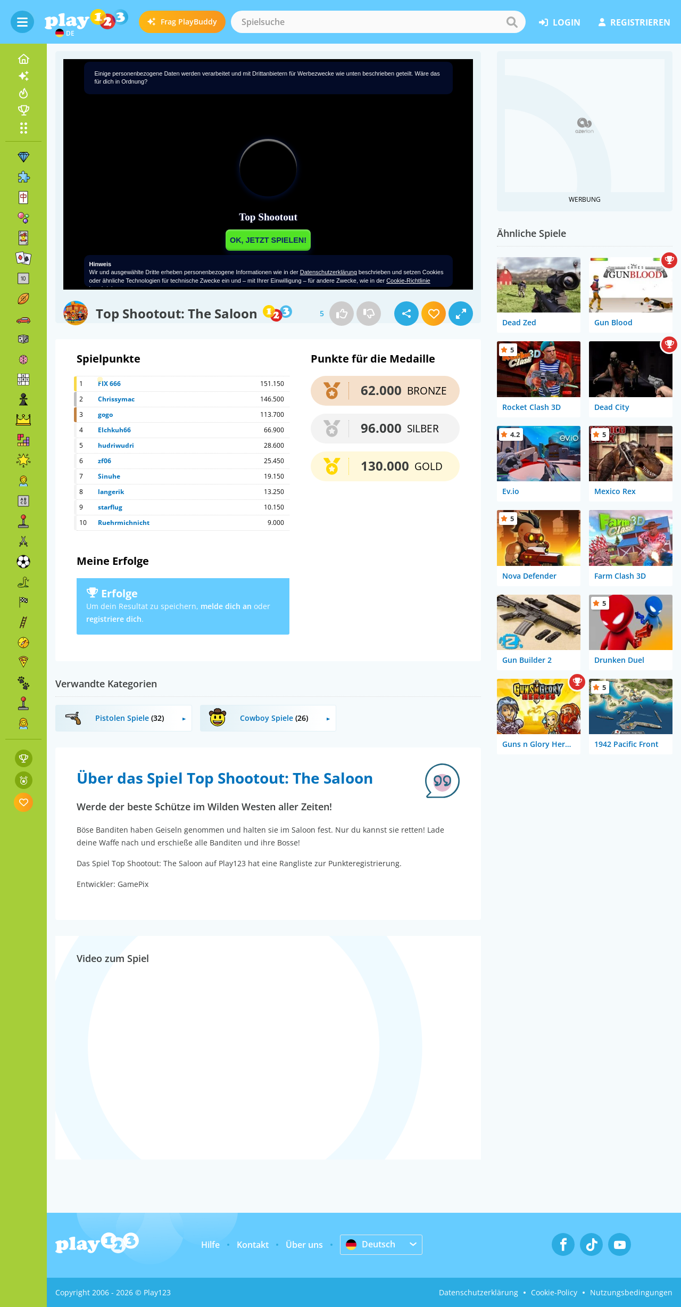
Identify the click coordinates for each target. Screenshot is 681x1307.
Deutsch (370, 1244)
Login (559, 22)
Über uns (304, 1245)
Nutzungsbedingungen (631, 1292)
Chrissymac (116, 399)
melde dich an (226, 606)
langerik (111, 491)
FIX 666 (109, 383)
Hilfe (210, 1245)
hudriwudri (116, 445)
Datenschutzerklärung (478, 1292)
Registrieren (634, 22)
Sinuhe (109, 476)
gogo (105, 414)
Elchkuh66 (114, 429)
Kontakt (253, 1245)
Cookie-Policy (554, 1292)
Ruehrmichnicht (124, 522)
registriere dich (114, 619)
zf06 (104, 460)
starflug (110, 507)
